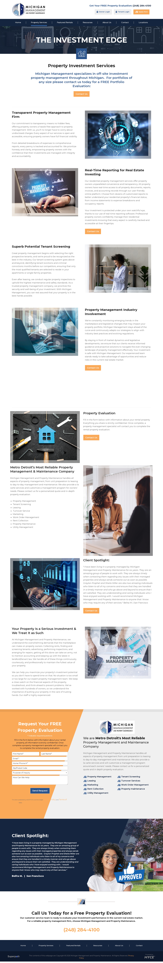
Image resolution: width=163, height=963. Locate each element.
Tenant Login (122, 12)
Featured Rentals (73, 947)
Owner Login (103, 12)
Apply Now (141, 12)
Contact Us (81, 94)
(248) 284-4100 (142, 5)
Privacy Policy (49, 800)
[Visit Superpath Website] (14, 958)
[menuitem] (18, 22)
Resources (97, 947)
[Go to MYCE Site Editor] (149, 958)
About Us (119, 947)
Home (23, 947)
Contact (139, 947)
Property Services (46, 947)
